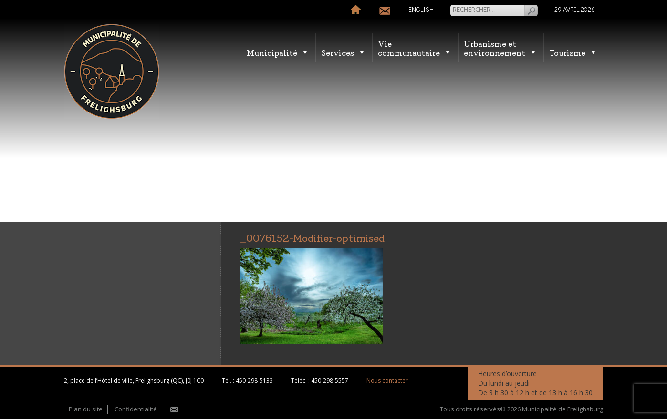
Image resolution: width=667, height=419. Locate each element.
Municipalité (278, 52)
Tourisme (573, 52)
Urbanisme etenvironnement (500, 48)
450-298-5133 (254, 381)
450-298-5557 (329, 381)
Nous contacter (387, 381)
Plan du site (86, 409)
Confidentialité (136, 409)
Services (343, 52)
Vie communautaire (415, 48)
